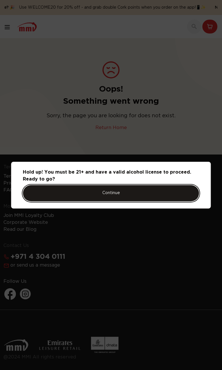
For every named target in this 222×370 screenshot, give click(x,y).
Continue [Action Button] (111, 193)
